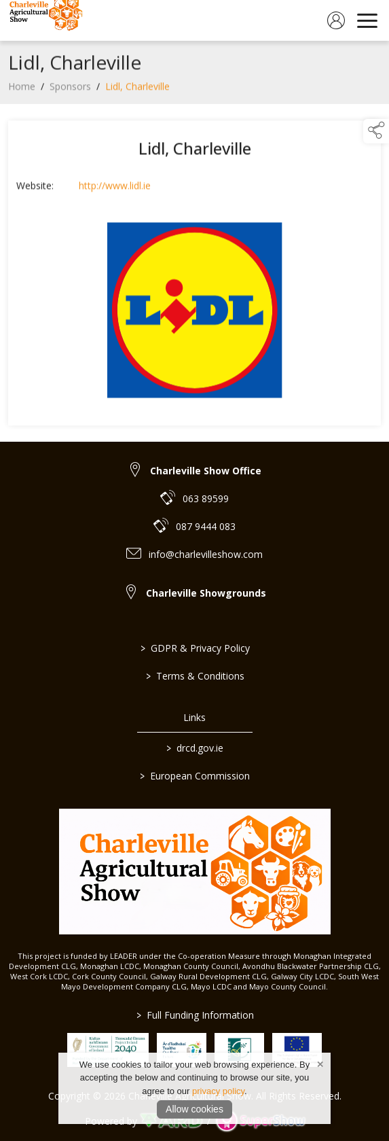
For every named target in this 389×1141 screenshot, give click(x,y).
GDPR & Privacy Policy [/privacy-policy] (194, 648)
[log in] (336, 20)
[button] (376, 131)
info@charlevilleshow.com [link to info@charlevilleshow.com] (206, 554)
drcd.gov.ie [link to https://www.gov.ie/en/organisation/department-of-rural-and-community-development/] (194, 748)
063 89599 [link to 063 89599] (206, 498)
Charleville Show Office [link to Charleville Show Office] (205, 470)
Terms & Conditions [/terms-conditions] (194, 676)
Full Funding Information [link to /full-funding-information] (194, 1014)
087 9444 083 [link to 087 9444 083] (206, 526)
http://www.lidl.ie (115, 188)
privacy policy (218, 1091)
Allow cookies (194, 1109)
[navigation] (367, 20)
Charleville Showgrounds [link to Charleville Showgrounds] (206, 592)
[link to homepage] (44, 20)
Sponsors (70, 89)
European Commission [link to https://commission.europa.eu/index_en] (195, 776)
